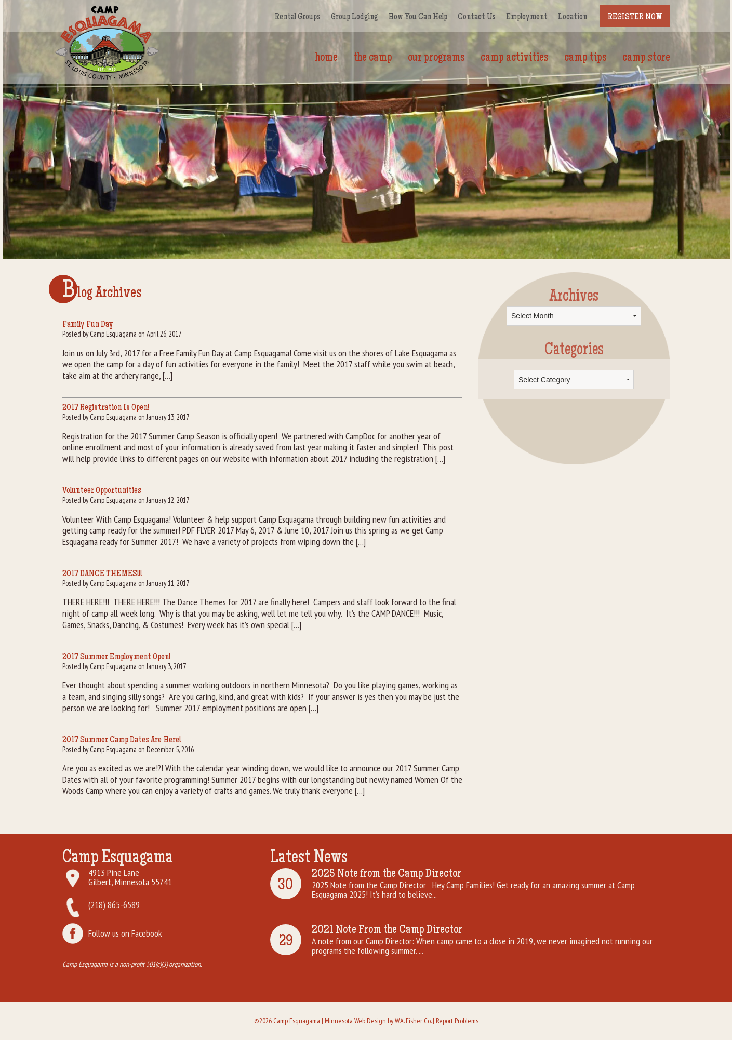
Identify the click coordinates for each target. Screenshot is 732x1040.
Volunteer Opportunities (101, 491)
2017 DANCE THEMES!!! (102, 574)
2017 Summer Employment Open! (116, 657)
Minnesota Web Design (355, 1020)
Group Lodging (354, 17)
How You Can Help (417, 17)
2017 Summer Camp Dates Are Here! (121, 740)
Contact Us (477, 17)
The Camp (372, 58)
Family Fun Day (87, 324)
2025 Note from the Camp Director (386, 874)
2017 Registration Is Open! (105, 407)
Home (326, 58)
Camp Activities (515, 58)
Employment (527, 17)
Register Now (635, 17)
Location (572, 17)
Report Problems (457, 1020)
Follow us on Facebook (125, 933)
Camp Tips (585, 58)
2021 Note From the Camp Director (387, 930)
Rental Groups (298, 17)
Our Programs (436, 58)
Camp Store (646, 58)
